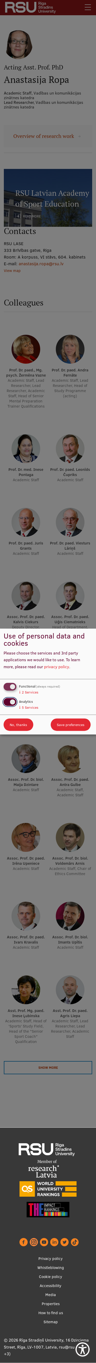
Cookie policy (50, 1276)
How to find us (50, 1312)
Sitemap (51, 1322)
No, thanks (18, 724)
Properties (51, 1303)
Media (50, 1294)
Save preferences (70, 724)
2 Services (28, 692)
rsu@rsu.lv (69, 1347)
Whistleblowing (50, 1267)
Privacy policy (50, 1258)
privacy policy (56, 666)
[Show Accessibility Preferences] (82, 1349)
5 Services (28, 707)
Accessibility (50, 1285)
